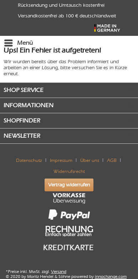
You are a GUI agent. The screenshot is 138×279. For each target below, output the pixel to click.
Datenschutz (29, 160)
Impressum (61, 160)
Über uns (89, 160)
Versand (58, 271)
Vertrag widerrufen (69, 185)
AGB (112, 160)
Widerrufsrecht (69, 171)
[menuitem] (18, 43)
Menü (18, 41)
